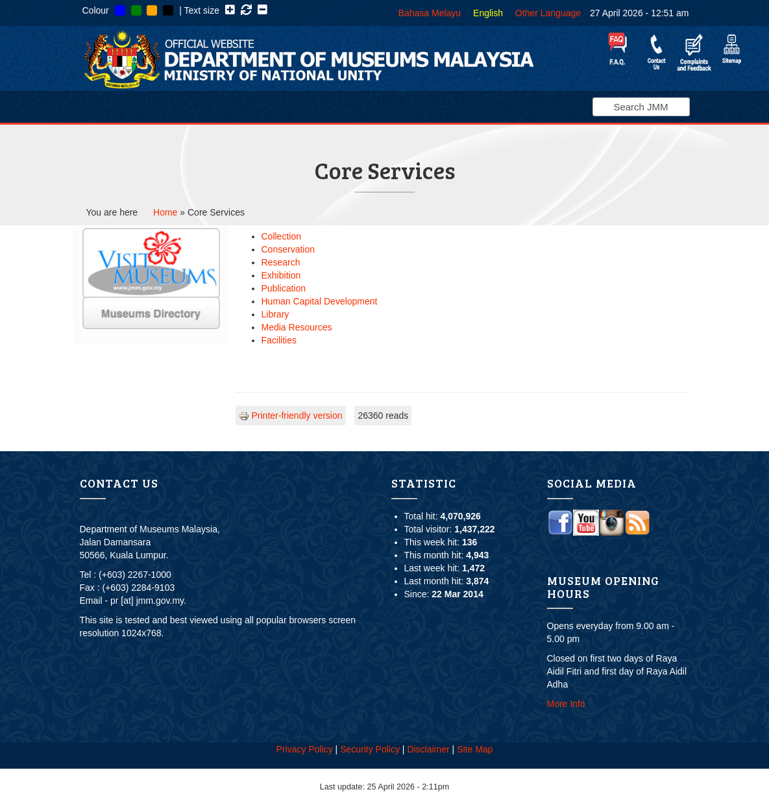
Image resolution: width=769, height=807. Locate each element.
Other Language (548, 13)
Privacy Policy (304, 749)
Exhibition (281, 275)
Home (165, 212)
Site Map (475, 749)
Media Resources (297, 327)
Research (281, 262)
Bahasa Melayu (429, 13)
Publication (284, 288)
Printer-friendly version (291, 415)
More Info (566, 704)
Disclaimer (428, 749)
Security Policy (370, 749)
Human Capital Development (320, 301)
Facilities (279, 340)
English (488, 13)
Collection (281, 236)
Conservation (288, 249)
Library (275, 314)
